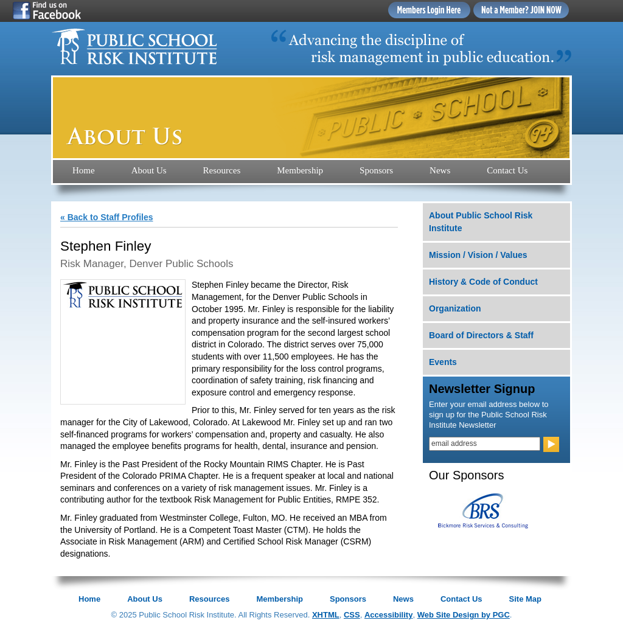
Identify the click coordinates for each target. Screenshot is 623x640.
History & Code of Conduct (483, 282)
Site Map (525, 598)
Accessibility (388, 614)
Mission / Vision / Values (478, 255)
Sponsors (376, 170)
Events (443, 362)
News (440, 170)
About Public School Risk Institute (480, 221)
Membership (300, 170)
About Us (149, 170)
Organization (455, 308)
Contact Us (507, 170)
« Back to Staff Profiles (106, 217)
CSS (352, 614)
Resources (222, 170)
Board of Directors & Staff (481, 335)
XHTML (325, 614)
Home (83, 170)
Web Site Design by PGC (463, 614)
